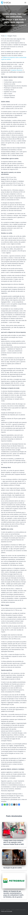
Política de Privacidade (6, 911)
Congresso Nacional (16, 70)
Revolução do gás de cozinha (12, 868)
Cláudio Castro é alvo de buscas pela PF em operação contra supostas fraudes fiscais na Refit (13, 842)
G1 (6, 36)
